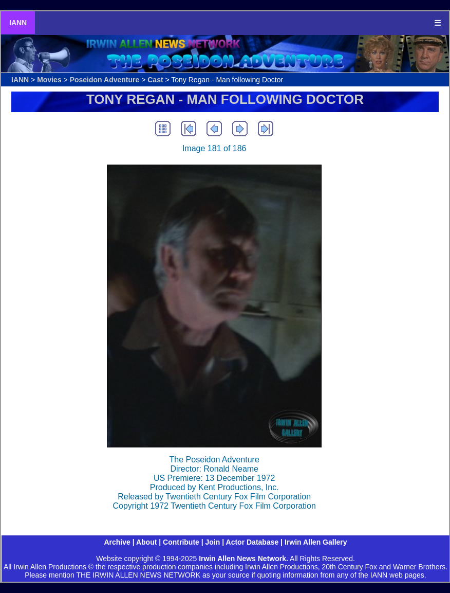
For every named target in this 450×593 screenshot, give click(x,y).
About (146, 542)
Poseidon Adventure (105, 80)
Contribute (181, 542)
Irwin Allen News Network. (243, 558)
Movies (49, 80)
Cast (155, 80)
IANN (18, 23)
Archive (117, 542)
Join (212, 542)
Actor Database (252, 542)
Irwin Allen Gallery (316, 542)
